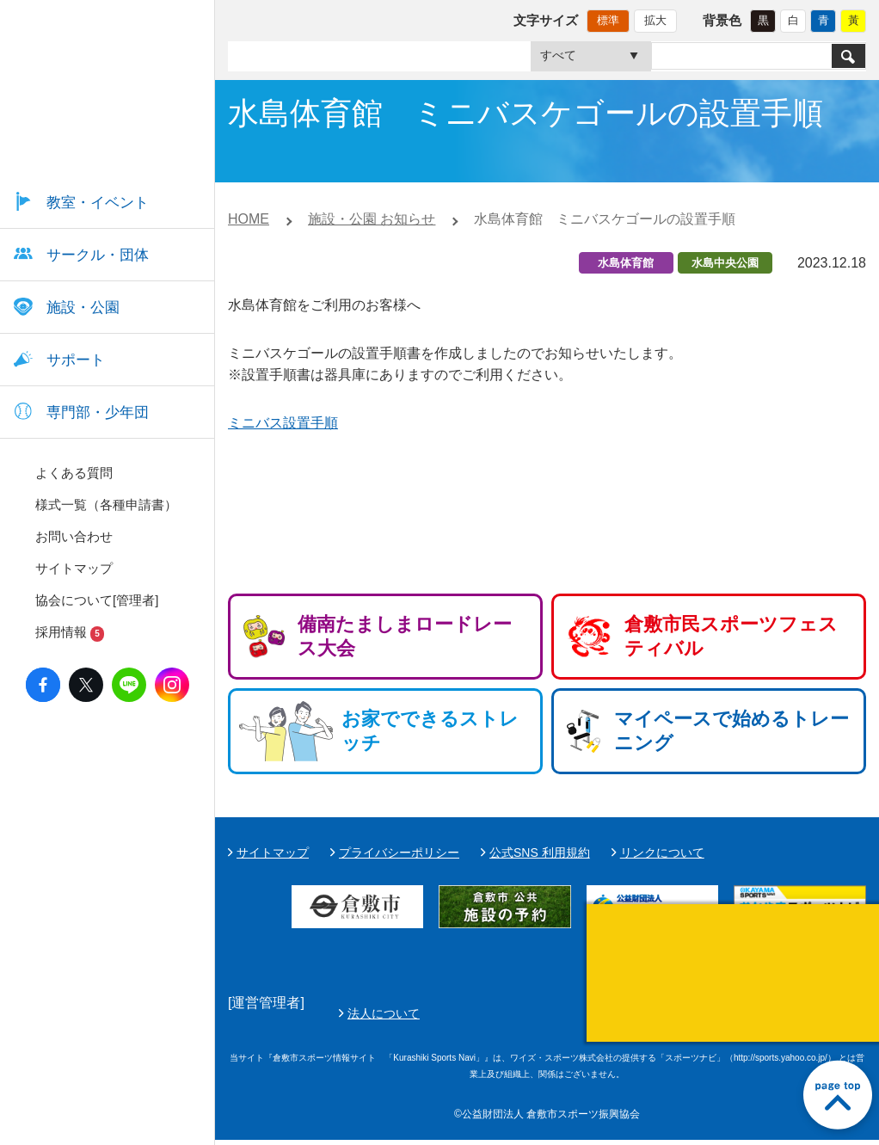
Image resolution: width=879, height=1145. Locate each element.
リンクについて (662, 852)
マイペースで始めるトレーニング (731, 731)
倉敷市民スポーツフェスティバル (731, 636)
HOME (248, 219)
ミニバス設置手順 (283, 423)
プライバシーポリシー (399, 852)
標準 (608, 20)
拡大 (655, 20)
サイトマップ (273, 852)
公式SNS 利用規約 (539, 852)
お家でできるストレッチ (430, 731)
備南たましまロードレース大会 (405, 636)
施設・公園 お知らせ (371, 219)
